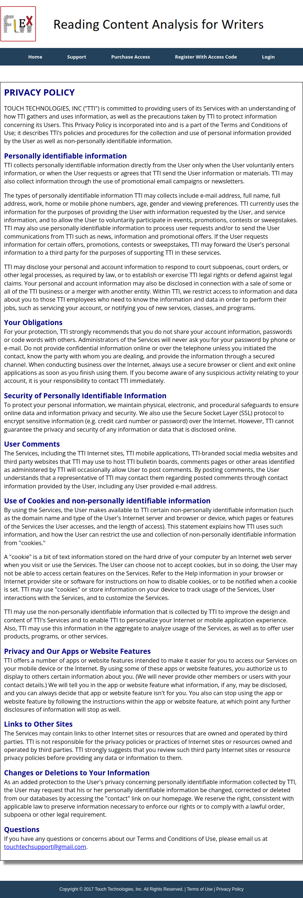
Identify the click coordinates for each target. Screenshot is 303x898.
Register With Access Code (206, 56)
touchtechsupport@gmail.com (45, 847)
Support (76, 56)
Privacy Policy (230, 889)
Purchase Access (130, 56)
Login (268, 56)
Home (35, 56)
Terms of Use (200, 889)
